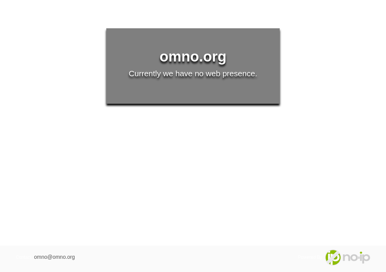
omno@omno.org (54, 257)
